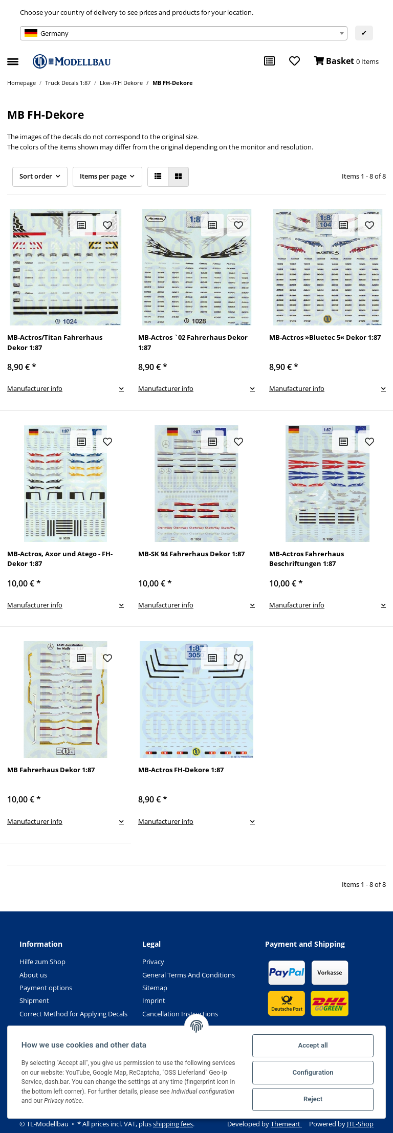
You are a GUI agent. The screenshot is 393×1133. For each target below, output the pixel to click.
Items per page (103, 176)
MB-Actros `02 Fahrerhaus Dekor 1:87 (193, 342)
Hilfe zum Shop (42, 961)
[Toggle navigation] (12, 57)
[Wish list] (294, 61)
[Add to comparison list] (81, 225)
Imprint (153, 1000)
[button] (157, 177)
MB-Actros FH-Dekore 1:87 (181, 769)
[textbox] (183, 33)
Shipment (34, 1000)
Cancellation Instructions (180, 1013)
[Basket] (346, 61)
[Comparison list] (269, 61)
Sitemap (154, 987)
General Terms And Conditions (188, 974)
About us (33, 974)
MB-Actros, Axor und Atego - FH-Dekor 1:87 (60, 559)
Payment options (45, 987)
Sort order (35, 176)
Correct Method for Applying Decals (73, 1013)
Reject (312, 1099)
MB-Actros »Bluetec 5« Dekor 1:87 (325, 337)
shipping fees (173, 1123)
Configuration (312, 1072)
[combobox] (183, 33)
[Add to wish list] (107, 225)
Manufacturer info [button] (34, 388)
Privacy (153, 961)
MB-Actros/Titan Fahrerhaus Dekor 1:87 (54, 342)
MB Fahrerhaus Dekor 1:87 (51, 769)
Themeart (286, 1123)
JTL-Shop (360, 1123)
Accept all (312, 1045)
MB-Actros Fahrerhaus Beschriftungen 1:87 (306, 559)
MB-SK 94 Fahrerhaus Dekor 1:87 (191, 553)
